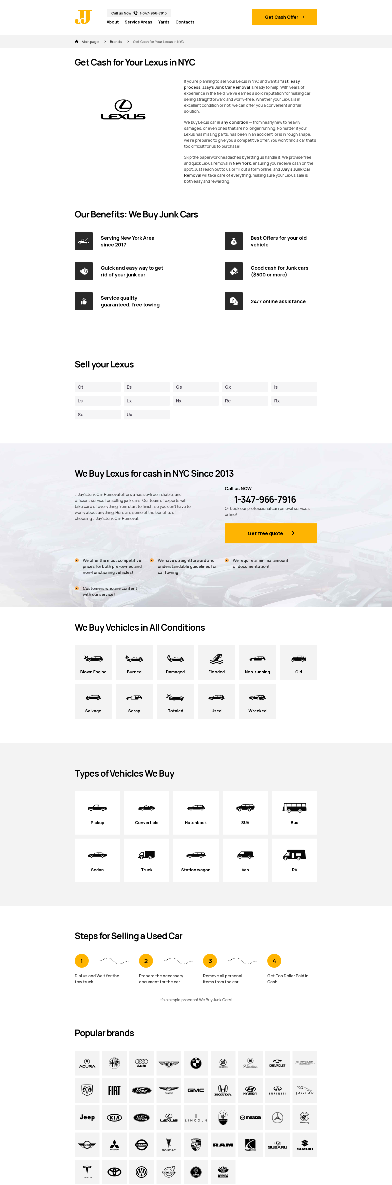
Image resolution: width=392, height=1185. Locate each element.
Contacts (185, 22)
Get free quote (265, 533)
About (113, 22)
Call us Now (139, 13)
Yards (164, 22)
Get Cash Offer (281, 17)
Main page (87, 41)
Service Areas (138, 22)
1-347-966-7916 (260, 499)
